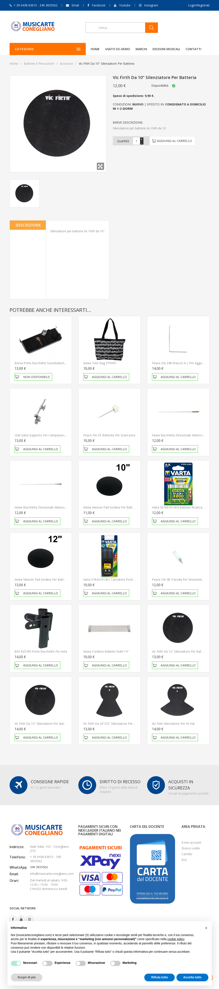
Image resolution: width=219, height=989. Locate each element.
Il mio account (191, 842)
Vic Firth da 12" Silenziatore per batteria (180, 651)
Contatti (170, 49)
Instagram (151, 5)
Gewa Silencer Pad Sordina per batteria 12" (44, 579)
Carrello (187, 854)
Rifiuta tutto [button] (159, 977)
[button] (206, 928)
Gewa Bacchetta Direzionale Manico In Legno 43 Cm (50, 507)
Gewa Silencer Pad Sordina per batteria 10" (113, 507)
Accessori (66, 63)
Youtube (124, 5)
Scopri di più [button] (27, 977)
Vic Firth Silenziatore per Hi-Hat (173, 724)
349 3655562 (39, 867)
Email (75, 5)
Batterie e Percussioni (39, 63)
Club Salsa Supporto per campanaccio (40, 435)
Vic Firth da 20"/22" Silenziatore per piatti (111, 724)
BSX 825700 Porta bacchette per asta (40, 651)
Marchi (118, 49)
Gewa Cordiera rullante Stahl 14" (106, 651)
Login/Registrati (199, 5)
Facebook (98, 5)
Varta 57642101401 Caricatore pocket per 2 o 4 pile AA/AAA (125, 579)
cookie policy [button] (175, 939)
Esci (184, 860)
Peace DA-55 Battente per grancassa (109, 435)
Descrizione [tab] (28, 225)
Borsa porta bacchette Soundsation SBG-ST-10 (47, 363)
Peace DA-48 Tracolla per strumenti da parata (184, 579)
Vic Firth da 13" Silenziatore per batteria (42, 724)
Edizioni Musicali (143, 49)
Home (72, 49)
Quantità (123, 141)
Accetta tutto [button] (192, 977)
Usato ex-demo (94, 49)
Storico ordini (191, 848)
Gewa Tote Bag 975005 (99, 363)
